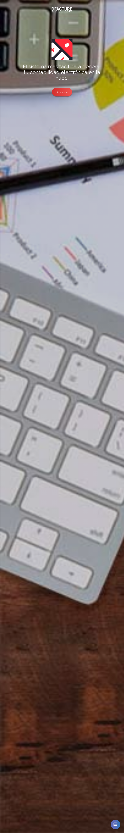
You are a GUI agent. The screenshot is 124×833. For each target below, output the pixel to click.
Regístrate (62, 92)
